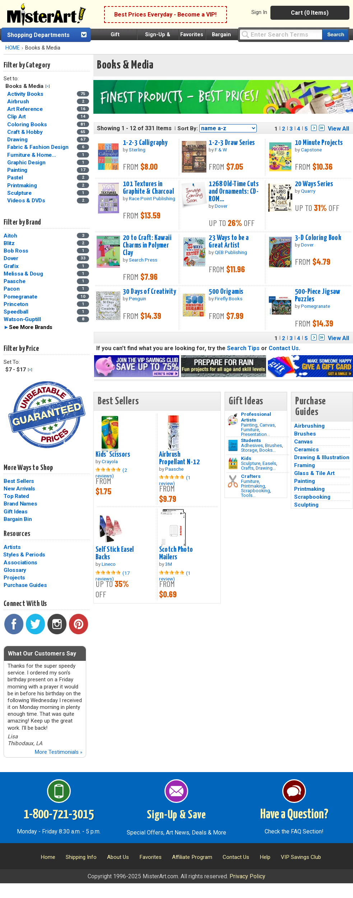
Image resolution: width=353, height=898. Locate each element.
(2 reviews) (111, 473)
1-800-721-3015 (59, 814)
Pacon (12, 289)
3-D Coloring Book (318, 237)
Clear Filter (48, 86)
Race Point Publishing (152, 198)
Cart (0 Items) (310, 12)
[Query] (281, 34)
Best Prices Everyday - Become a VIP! (165, 14)
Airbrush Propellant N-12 (179, 458)
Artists (12, 547)
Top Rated (16, 496)
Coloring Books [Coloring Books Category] (27, 124)
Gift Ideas (16, 511)
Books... (267, 450)
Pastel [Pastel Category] (15, 177)
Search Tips (243, 348)
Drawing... (266, 468)
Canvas (267, 425)
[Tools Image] (233, 481)
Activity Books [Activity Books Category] (26, 94)
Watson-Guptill (22, 319)
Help (265, 857)
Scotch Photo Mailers (176, 553)
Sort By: (187, 128)
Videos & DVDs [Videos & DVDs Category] (27, 200)
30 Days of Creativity (149, 291)
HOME (12, 48)
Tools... (248, 495)
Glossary (15, 570)
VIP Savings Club (301, 857)
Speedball (16, 312)
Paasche (14, 281)
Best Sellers (19, 481)
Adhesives (252, 445)
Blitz (9, 243)
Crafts (247, 468)
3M (168, 564)
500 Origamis (226, 291)
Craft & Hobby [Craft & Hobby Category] (25, 132)
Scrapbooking (255, 490)
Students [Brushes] (251, 440)
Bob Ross (16, 251)
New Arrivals (19, 488)
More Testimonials (58, 752)
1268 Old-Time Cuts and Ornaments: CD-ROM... (234, 191)
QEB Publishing (231, 252)
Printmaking (253, 486)
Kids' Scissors (113, 454)
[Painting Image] (233, 419)
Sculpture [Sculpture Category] (20, 193)
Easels (269, 463)
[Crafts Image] (233, 463)
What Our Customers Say (42, 653)
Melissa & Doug (23, 274)
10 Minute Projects (319, 142)
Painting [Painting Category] (18, 170)
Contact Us (284, 348)
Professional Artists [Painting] (256, 417)
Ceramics (306, 449)
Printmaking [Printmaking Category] (22, 185)
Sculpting (306, 505)
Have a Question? (294, 814)
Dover (11, 258)
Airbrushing (309, 426)
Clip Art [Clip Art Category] (17, 116)
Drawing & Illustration (321, 457)
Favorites (191, 35)
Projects (14, 577)
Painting (249, 425)
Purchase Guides (25, 585)
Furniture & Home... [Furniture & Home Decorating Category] (32, 155)
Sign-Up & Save (176, 815)
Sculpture (250, 463)
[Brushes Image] (233, 445)
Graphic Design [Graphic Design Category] (27, 162)
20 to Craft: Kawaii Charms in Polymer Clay (147, 245)
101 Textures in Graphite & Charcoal (148, 187)
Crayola (110, 461)
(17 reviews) (113, 576)
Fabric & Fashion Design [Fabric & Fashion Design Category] (38, 147)
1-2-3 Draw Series (232, 142)
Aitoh (10, 235)
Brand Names (20, 503)
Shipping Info (81, 857)
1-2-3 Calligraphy (145, 142)
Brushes (273, 445)
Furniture (250, 429)
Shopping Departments (38, 35)
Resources (17, 533)
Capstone (311, 149)
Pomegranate (20, 296)
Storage (249, 450)
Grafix (11, 266)
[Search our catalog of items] (335, 34)
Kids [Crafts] (246, 458)
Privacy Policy (247, 876)
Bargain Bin (18, 519)
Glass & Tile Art (314, 473)
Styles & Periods (24, 554)
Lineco (109, 564)
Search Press (143, 260)
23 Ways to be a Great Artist (229, 241)
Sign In (259, 12)
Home (48, 857)
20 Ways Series (314, 184)
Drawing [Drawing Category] (18, 139)
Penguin (137, 298)
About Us (118, 857)
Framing (304, 465)
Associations (20, 562)
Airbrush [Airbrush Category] (19, 101)
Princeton (16, 304)
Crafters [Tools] (251, 476)
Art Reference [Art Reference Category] (25, 109)
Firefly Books (228, 298)
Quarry (308, 191)
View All (338, 128)
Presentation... (255, 434)
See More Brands (30, 327)
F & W (221, 149)
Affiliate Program (192, 857)
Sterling (137, 149)
